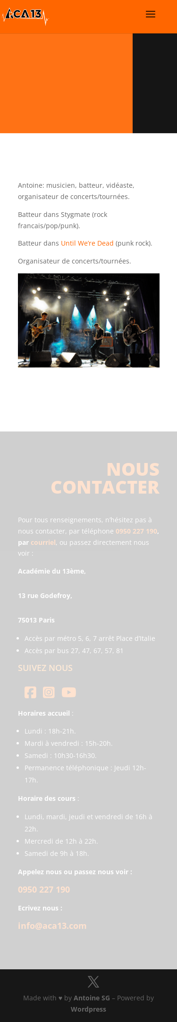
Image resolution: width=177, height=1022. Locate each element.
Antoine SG (92, 997)
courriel (43, 542)
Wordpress (88, 1009)
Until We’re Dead (87, 243)
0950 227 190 (136, 531)
